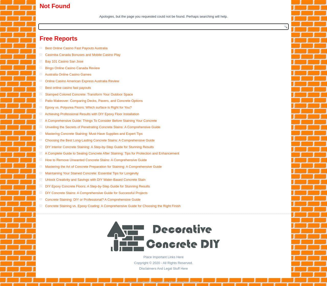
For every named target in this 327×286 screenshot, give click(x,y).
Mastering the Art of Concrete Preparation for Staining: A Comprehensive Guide (103, 167)
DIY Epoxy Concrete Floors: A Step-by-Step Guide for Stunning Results (97, 186)
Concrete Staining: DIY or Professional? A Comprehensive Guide (93, 199)
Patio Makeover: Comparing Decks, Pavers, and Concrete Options (94, 101)
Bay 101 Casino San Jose (64, 61)
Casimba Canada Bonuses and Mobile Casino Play (83, 55)
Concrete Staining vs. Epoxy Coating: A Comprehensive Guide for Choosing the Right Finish (113, 206)
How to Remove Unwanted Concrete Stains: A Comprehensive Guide (96, 160)
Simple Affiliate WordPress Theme (179, 282)
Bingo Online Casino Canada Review (72, 68)
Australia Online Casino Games (68, 74)
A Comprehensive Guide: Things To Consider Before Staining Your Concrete (101, 121)
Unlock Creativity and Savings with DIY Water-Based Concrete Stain (95, 180)
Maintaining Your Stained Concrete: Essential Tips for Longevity (92, 173)
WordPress (148, 282)
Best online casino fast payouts (68, 88)
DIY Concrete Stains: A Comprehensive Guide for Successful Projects (96, 193)
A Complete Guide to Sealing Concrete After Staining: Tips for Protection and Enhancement (112, 153)
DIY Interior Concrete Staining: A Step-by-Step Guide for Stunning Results (99, 147)
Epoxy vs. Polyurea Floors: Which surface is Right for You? (88, 107)
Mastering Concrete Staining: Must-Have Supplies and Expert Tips (94, 134)
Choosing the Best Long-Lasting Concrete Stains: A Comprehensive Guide (100, 140)
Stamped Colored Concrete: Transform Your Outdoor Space (89, 94)
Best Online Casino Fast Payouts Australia (76, 48)
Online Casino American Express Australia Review (82, 81)
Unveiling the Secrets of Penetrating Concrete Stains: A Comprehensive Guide (102, 127)
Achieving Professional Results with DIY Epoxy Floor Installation (92, 114)
